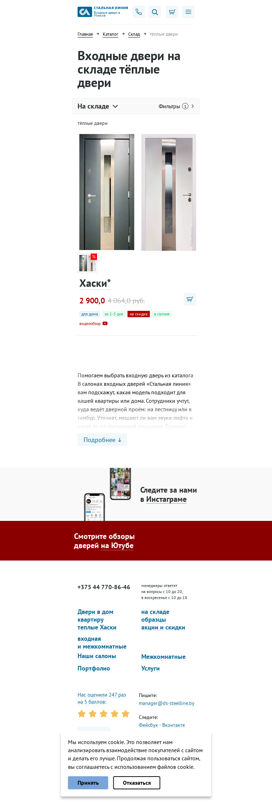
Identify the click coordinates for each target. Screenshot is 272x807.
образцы (153, 619)
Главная (85, 34)
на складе (155, 612)
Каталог (110, 34)
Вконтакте (173, 725)
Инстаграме (166, 499)
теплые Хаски (97, 627)
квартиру (91, 619)
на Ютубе (117, 545)
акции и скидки (163, 627)
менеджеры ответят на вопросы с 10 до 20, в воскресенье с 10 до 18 (164, 591)
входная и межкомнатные (102, 642)
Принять (88, 782)
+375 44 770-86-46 (104, 587)
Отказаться (137, 782)
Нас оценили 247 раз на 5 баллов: (102, 698)
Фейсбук (148, 725)
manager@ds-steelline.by (166, 703)
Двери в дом (95, 612)
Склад (134, 34)
